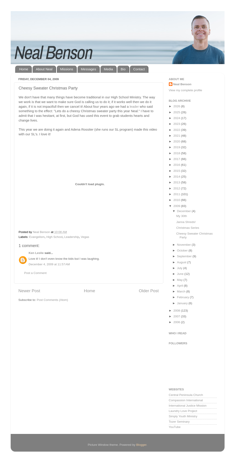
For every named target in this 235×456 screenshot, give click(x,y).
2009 (177, 206)
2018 (177, 153)
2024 (177, 118)
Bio (123, 69)
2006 (177, 322)
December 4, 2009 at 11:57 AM (49, 264)
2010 (177, 200)
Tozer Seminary (179, 421)
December (184, 211)
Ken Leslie (36, 253)
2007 (177, 316)
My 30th (181, 216)
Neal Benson (182, 84)
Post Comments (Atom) (52, 300)
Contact (139, 69)
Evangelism (37, 237)
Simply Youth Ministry (183, 416)
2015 (177, 170)
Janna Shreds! (186, 222)
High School (54, 237)
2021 (177, 135)
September (185, 256)
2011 (177, 194)
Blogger (141, 444)
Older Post (149, 290)
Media (108, 69)
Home (23, 69)
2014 (177, 176)
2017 (177, 159)
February (183, 297)
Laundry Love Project (183, 411)
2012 (177, 188)
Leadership (71, 237)
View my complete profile (185, 90)
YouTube (175, 427)
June (180, 274)
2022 (177, 130)
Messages (88, 69)
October (183, 250)
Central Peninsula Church (186, 395)
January (183, 303)
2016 (177, 164)
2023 (177, 124)
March (181, 291)
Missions (66, 69)
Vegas (85, 237)
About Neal (44, 69)
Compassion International (186, 400)
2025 (177, 112)
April (180, 285)
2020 (177, 141)
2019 (177, 147)
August (182, 262)
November (184, 244)
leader (134, 106)
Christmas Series (187, 227)
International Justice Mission (188, 405)
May (180, 280)
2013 (177, 182)
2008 (177, 310)
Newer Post (29, 290)
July (180, 268)
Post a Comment (35, 273)
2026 (177, 106)
